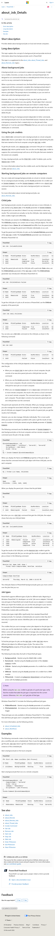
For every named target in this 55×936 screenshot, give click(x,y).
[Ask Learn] (48, 6)
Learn (3, 7)
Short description (8, 26)
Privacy (43, 925)
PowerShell (10, 7)
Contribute (36, 925)
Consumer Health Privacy (11, 927)
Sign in (51, 2)
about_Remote (10, 818)
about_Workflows (11, 729)
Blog (27, 925)
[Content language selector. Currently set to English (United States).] (12, 915)
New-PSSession (10, 847)
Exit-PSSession (10, 845)
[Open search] (47, 2)
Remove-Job (9, 831)
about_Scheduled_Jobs (12, 726)
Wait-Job (8, 839)
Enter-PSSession (10, 842)
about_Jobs (27, 60)
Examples (5, 31)
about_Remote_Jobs (8, 63)
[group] (27, 259)
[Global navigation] (2, 2)
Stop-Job (8, 836)
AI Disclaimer (7, 925)
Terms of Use (26, 927)
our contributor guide (13, 864)
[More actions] (51, 6)
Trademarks (35, 927)
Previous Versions (19, 925)
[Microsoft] (27, 2)
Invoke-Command (11, 826)
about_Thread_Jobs (37, 60)
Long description (8, 29)
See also (5, 34)
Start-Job (8, 834)
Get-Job (7, 828)
